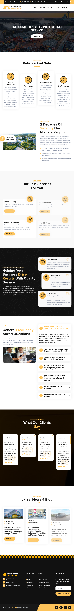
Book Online (37, 36)
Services (41, 7)
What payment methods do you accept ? (52, 395)
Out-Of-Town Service (44, 585)
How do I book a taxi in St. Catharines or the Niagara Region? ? (53, 328)
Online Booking (51, 7)
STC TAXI (14, 607)
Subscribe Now (63, 593)
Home (35, 7)
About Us (29, 579)
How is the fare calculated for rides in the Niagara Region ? (52, 358)
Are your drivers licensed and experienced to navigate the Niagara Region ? (52, 367)
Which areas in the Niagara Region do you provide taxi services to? (53, 350)
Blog (58, 7)
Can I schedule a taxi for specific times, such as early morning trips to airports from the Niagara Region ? (53, 377)
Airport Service (42, 579)
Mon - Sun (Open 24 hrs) (37, 1)
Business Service (43, 588)
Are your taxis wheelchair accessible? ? (50, 387)
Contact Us (64, 7)
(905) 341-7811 (24, 1)
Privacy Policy (30, 588)
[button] (36, 476)
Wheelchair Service (43, 582)
